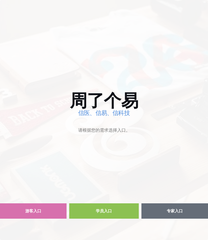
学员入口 (104, 211)
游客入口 (33, 211)
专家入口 (175, 211)
